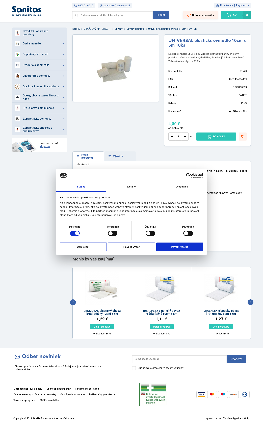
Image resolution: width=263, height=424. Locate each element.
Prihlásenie (226, 5)
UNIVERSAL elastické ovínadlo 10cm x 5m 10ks (173, 29)
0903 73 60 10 (83, 5)
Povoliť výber (131, 246)
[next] (250, 302)
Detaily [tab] (131, 186)
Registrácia (242, 5)
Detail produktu (77, 326)
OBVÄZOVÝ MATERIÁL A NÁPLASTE (97, 29)
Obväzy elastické (135, 29)
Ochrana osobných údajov (27, 394)
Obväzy (119, 29)
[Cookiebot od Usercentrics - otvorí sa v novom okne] (188, 175)
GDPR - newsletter (49, 400)
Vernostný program (24, 400)
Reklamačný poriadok (87, 388)
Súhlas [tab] (81, 186)
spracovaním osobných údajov (167, 368)
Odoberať (236, 359)
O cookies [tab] (182, 186)
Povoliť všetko (180, 246)
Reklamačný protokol (100, 394)
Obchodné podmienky (58, 388)
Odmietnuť (83, 246)
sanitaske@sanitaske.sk (115, 5)
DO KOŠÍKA (216, 137)
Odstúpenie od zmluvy (72, 394)
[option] (77, 305)
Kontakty (51, 394)
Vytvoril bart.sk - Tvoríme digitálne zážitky (228, 418)
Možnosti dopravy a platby (27, 388)
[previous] (73, 302)
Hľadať (161, 15)
